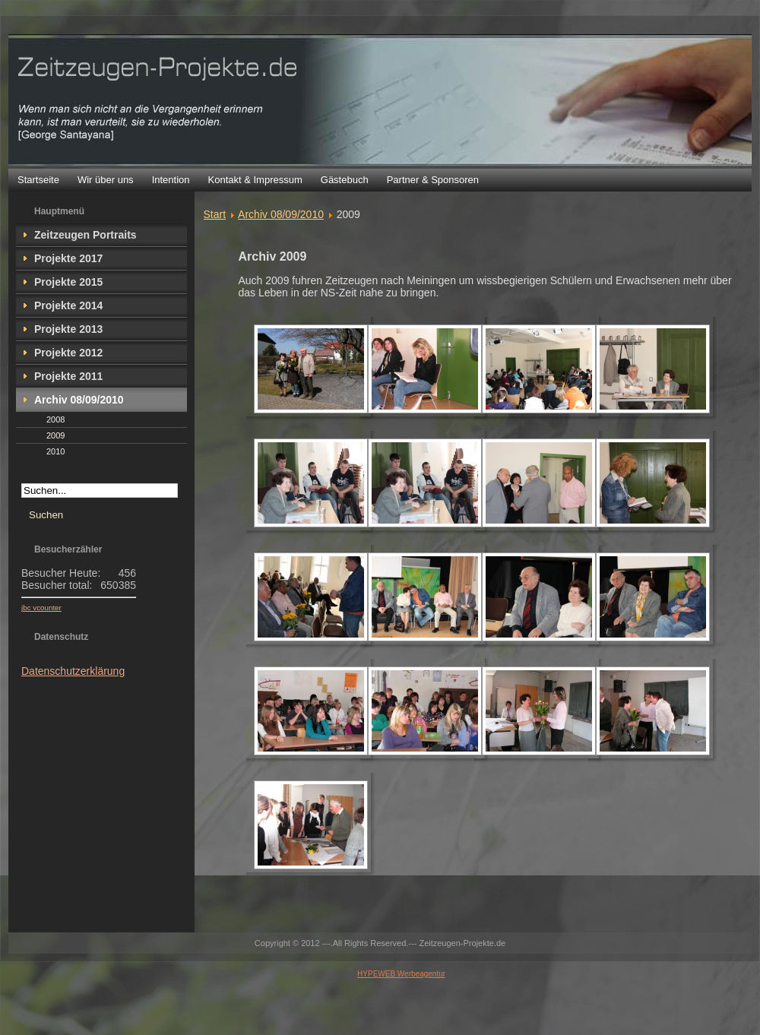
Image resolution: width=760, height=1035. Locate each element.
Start (215, 214)
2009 (55, 435)
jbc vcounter (41, 607)
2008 (55, 419)
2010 (55, 451)
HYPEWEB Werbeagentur (401, 974)
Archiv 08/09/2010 (281, 214)
